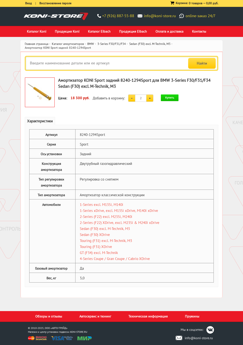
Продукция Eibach (133, 31)
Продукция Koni (67, 31)
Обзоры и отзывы (48, 316)
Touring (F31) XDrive (96, 246)
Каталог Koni (36, 31)
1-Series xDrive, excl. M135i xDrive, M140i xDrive (119, 210)
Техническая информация (148, 316)
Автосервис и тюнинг (95, 316)
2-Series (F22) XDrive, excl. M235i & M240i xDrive (119, 222)
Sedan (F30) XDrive (95, 234)
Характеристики (40, 121)
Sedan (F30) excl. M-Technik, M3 (105, 228)
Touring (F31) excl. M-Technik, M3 (106, 240)
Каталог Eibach (99, 31)
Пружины (192, 316)
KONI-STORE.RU (78, 331)
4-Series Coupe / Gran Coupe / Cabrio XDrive (115, 258)
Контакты (199, 31)
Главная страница (36, 44)
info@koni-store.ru (160, 15)
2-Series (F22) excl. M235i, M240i (106, 216)
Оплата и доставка (169, 31)
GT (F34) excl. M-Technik (99, 252)
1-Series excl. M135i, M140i (101, 204)
